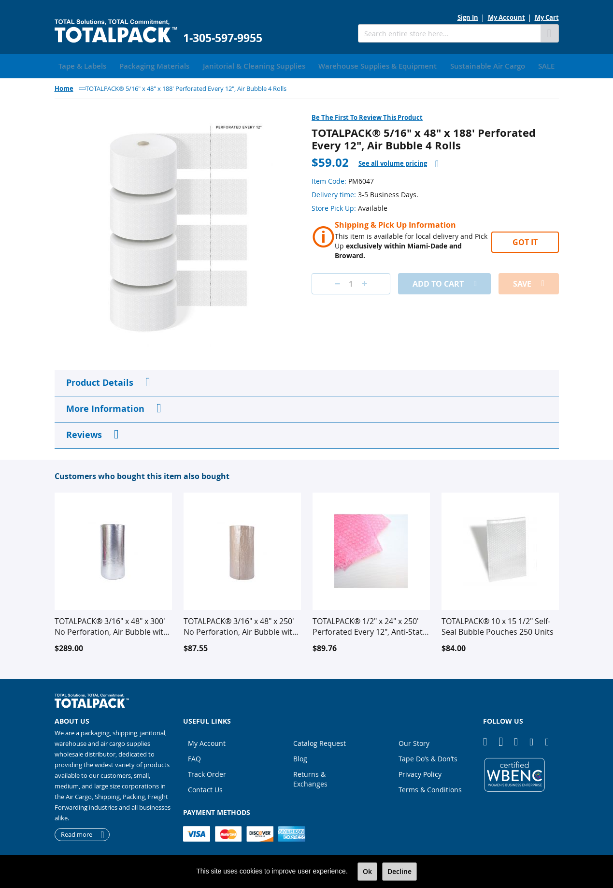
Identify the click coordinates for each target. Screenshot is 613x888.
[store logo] (116, 31)
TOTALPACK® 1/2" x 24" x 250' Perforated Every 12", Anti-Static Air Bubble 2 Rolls (370, 624)
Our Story (414, 741)
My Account (506, 17)
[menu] (307, 65)
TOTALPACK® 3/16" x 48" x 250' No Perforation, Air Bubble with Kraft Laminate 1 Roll (240, 624)
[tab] (398, 162)
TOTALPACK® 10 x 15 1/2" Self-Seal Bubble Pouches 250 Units (498, 624)
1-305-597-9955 (222, 38)
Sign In (467, 17)
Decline (399, 871)
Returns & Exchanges (310, 777)
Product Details (99, 381)
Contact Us (205, 787)
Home (64, 86)
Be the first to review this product (367, 115)
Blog (300, 756)
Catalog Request (319, 741)
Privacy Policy (420, 772)
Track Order (207, 772)
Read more (76, 833)
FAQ (194, 756)
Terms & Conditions (430, 787)
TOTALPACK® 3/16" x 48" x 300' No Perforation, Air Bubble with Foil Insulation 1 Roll (111, 624)
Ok (367, 871)
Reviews (84, 433)
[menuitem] (79, 65)
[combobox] (449, 33)
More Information (105, 407)
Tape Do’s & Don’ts (428, 756)
